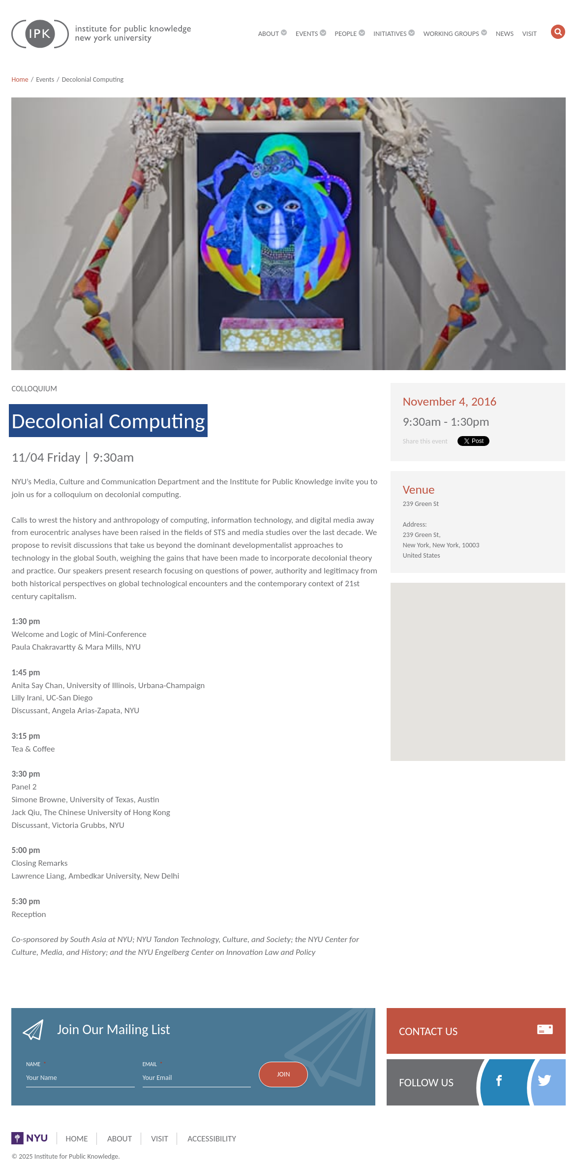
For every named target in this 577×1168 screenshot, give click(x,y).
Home (19, 79)
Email (153, 1064)
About (119, 1139)
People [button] (350, 33)
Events (45, 79)
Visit (529, 33)
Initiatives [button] (394, 33)
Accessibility (211, 1139)
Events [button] (311, 33)
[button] (558, 32)
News (505, 33)
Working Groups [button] (455, 33)
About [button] (272, 33)
